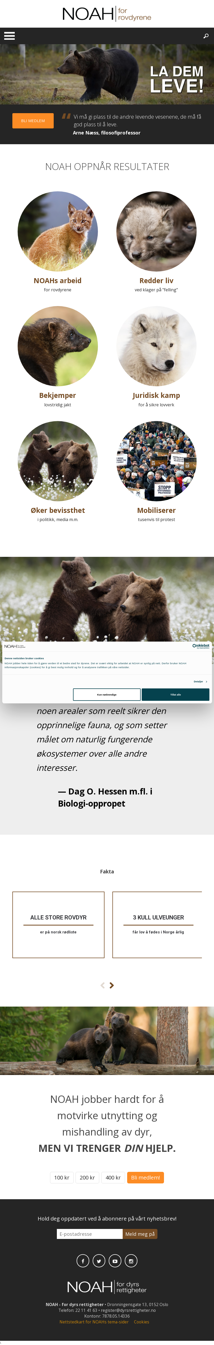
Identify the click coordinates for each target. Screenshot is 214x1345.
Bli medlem (33, 120)
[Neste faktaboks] (112, 985)
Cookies (141, 1322)
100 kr (61, 1177)
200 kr (87, 1177)
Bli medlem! (145, 1177)
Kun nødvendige (106, 694)
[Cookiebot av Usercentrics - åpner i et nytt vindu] (186, 646)
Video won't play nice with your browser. (107, 74)
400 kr (113, 1177)
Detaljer (198, 681)
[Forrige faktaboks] (102, 985)
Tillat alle (175, 694)
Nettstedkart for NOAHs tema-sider (94, 1322)
